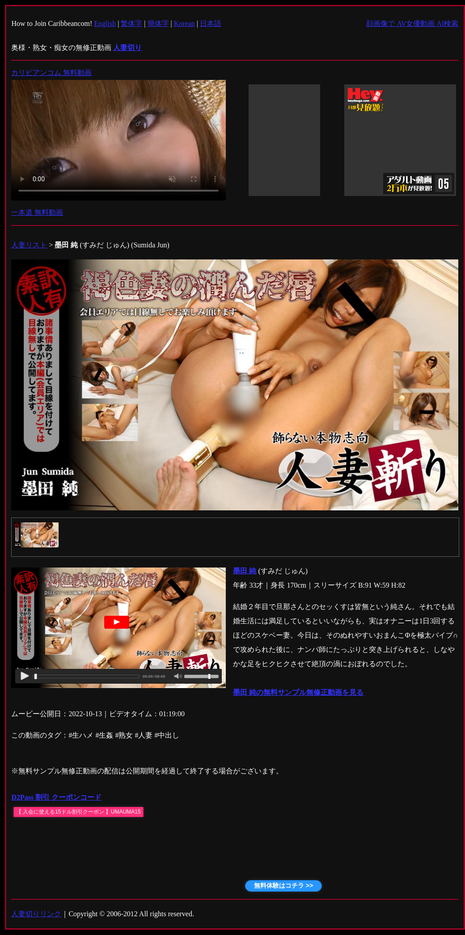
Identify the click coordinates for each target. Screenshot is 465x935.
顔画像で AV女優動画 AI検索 (412, 23)
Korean (184, 23)
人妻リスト (29, 245)
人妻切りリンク (36, 914)
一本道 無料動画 (37, 212)
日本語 (210, 23)
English (105, 23)
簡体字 (158, 23)
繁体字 (131, 23)
